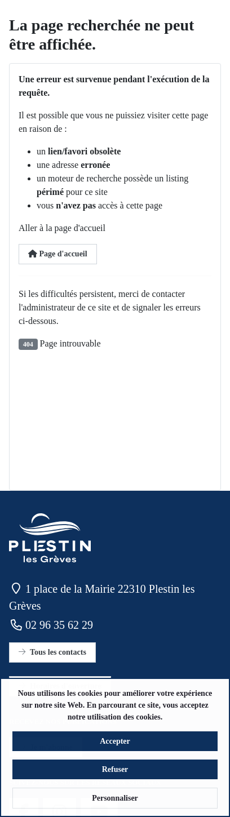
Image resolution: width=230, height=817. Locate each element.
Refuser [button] (115, 775)
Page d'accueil (57, 254)
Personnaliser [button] (115, 804)
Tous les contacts (52, 652)
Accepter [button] (115, 747)
